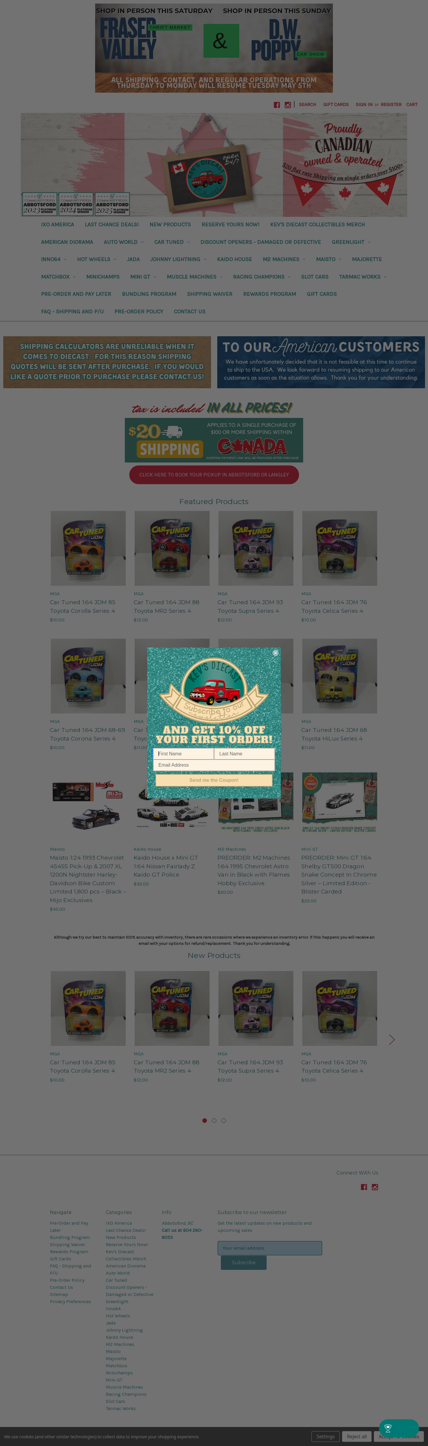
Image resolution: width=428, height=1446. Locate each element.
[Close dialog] (275, 653)
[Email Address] (214, 765)
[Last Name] (244, 754)
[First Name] (183, 754)
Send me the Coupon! (213, 780)
